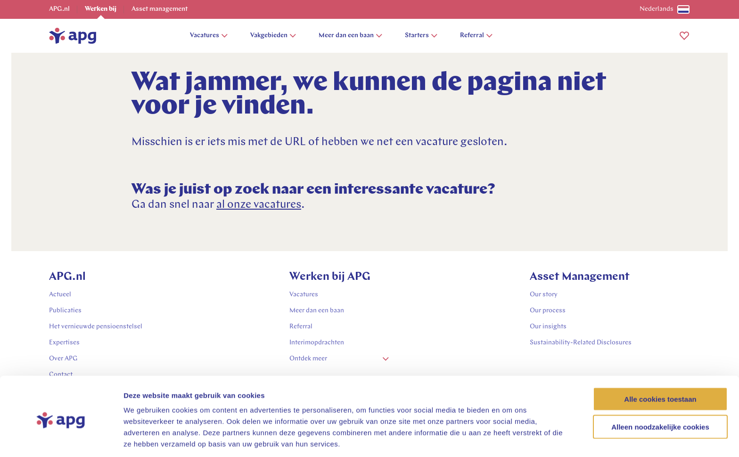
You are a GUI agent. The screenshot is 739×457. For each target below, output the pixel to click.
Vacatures (209, 35)
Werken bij (100, 9)
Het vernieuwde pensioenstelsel (95, 326)
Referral (476, 35)
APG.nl (59, 9)
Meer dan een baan (350, 35)
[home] (72, 36)
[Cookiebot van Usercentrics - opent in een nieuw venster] (61, 439)
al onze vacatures (258, 205)
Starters (421, 35)
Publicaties (65, 310)
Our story (544, 294)
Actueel (60, 294)
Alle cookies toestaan (660, 363)
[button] (684, 35)
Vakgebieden (273, 35)
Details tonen (509, 438)
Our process (548, 310)
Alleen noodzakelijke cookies (660, 391)
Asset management (159, 9)
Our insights (548, 326)
